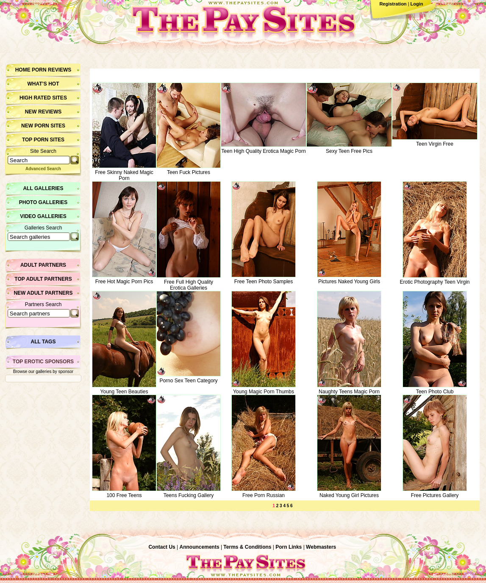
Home (23, 70)
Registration (392, 3)
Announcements (199, 547)
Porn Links (288, 547)
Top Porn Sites (43, 140)
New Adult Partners (43, 293)
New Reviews (43, 112)
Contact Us (161, 547)
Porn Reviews (51, 70)
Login (417, 3)
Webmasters (321, 547)
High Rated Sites (43, 98)
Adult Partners (43, 265)
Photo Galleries (43, 202)
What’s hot (43, 84)
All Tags (43, 342)
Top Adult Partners (43, 279)
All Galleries (43, 188)
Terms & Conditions (247, 547)
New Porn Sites (43, 126)
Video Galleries (43, 216)
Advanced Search (43, 168)
